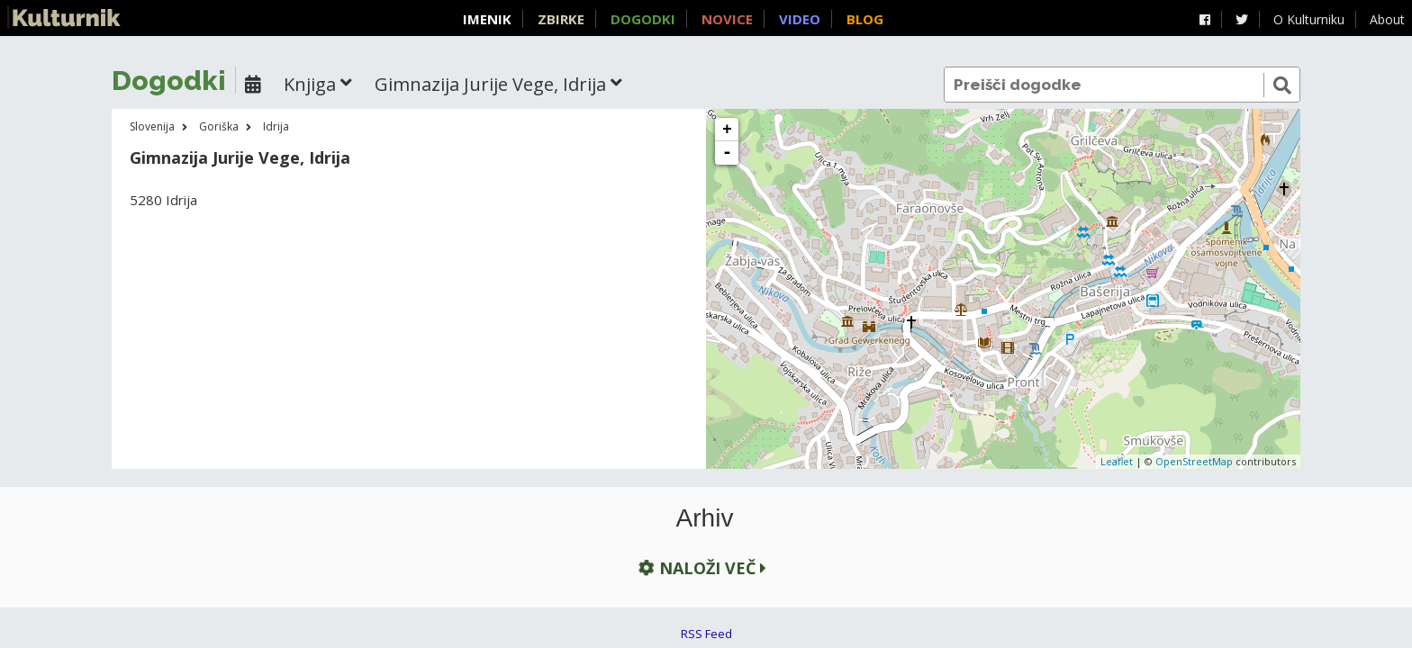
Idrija (276, 126)
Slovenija (152, 126)
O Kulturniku (1308, 19)
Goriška (219, 126)
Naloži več (700, 568)
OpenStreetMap (1194, 461)
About (1387, 19)
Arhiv (705, 518)
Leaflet (1116, 461)
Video (799, 19)
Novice (727, 19)
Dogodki (643, 19)
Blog (864, 19)
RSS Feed (706, 634)
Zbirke (561, 19)
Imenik (487, 19)
